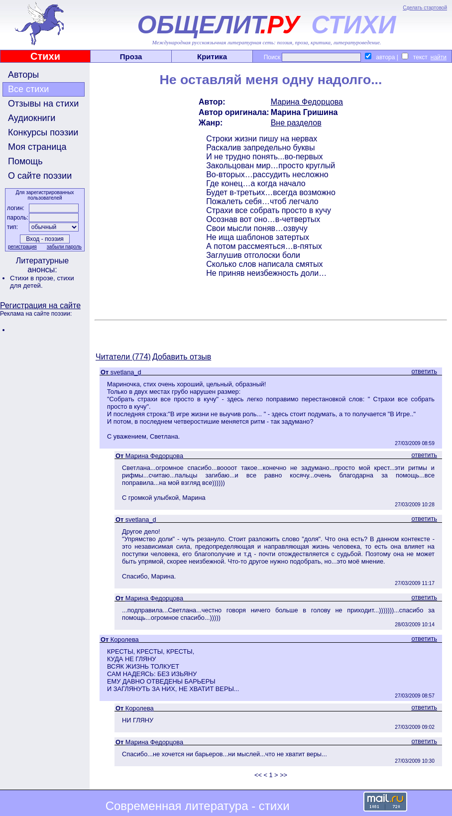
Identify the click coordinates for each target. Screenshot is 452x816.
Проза (131, 56)
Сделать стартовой (425, 7)
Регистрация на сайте (40, 305)
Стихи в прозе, (33, 278)
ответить (424, 371)
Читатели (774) (123, 356)
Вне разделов (296, 122)
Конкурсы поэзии (43, 132)
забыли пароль (64, 246)
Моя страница (37, 147)
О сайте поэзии (40, 176)
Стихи (45, 56)
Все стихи (28, 89)
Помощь (25, 161)
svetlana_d (126, 372)
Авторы (23, 75)
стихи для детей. (42, 281)
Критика (212, 56)
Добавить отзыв (181, 356)
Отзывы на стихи (43, 104)
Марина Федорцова (307, 102)
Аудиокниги (31, 118)
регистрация (22, 246)
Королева (125, 639)
